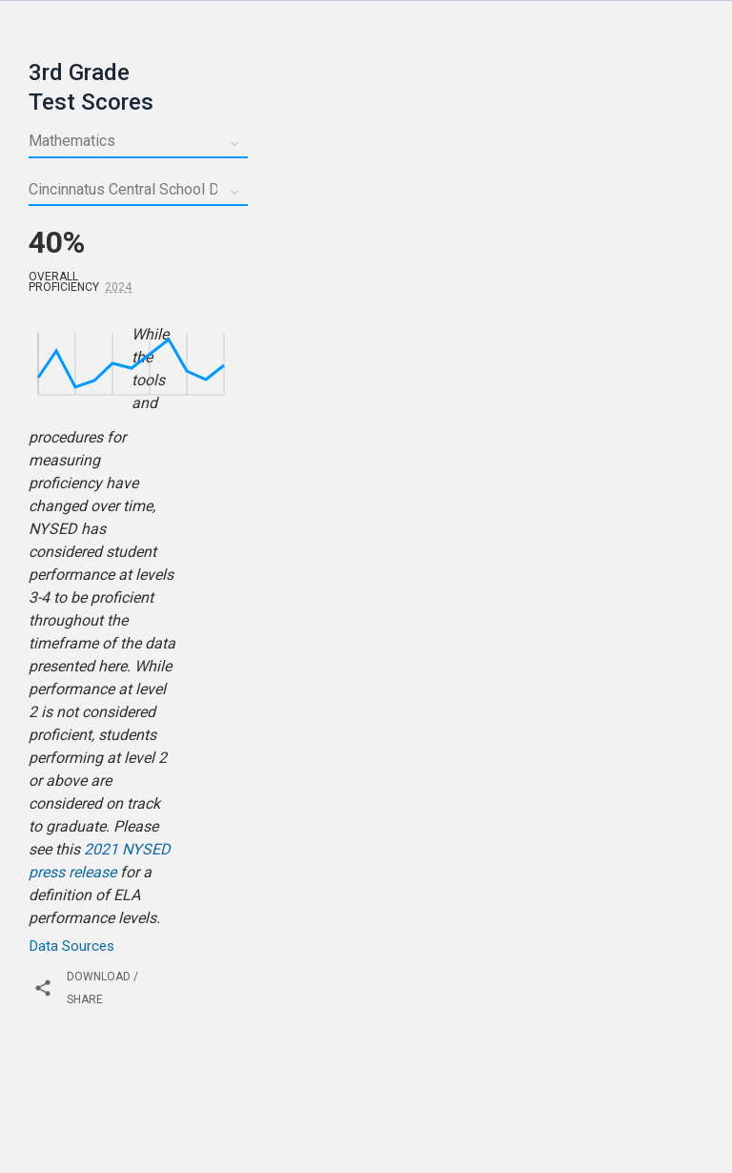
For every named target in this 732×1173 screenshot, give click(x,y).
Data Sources (71, 946)
